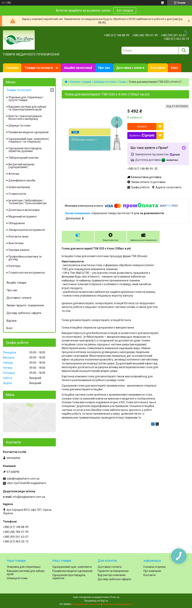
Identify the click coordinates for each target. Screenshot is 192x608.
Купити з (142, 135)
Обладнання (16, 223)
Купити (142, 126)
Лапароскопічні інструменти (26, 229)
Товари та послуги (38, 68)
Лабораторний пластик (23, 157)
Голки (122, 81)
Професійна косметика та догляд (25, 258)
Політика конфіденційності (117, 604)
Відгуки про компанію (112, 575)
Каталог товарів (80, 81)
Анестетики (16, 243)
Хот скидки (125, 10)
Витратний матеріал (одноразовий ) (21, 166)
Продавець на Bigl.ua (96, 600)
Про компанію (152, 571)
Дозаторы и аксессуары (24, 209)
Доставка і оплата (130, 68)
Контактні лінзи (18, 236)
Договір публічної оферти (23, 313)
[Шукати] (183, 50)
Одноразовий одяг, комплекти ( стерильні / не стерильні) (28, 140)
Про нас (104, 68)
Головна (12, 68)
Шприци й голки (17, 578)
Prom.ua (114, 597)
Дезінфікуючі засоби (21, 180)
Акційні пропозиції (78, 68)
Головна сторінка (154, 566)
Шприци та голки (105, 81)
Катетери (14, 266)
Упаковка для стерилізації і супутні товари (25, 99)
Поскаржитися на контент (86, 604)
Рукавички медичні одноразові (28, 132)
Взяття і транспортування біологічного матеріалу (25, 117)
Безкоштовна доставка (146, 177)
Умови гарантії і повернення (25, 305)
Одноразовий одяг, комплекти (72, 566)
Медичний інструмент (22, 216)
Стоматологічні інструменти (26, 272)
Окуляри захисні (18, 249)
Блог (174, 68)
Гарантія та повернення (113, 571)
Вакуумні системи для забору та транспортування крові (27, 108)
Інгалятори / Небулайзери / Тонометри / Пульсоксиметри (27, 202)
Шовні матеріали (19, 187)
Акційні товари (16, 282)
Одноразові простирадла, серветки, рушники (25, 150)
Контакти (157, 68)
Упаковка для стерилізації (24, 566)
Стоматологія (17, 193)
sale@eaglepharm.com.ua (23, 478)
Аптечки (13, 173)
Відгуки (11, 320)
